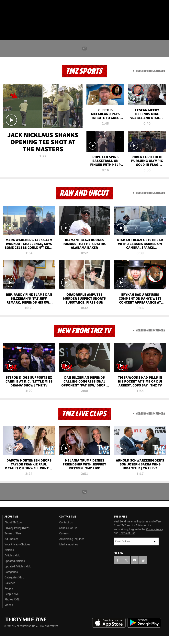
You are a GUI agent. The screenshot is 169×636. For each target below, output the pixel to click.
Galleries (10, 583)
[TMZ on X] (16, 6)
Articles (9, 550)
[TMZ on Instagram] (34, 6)
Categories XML (14, 577)
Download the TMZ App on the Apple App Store (109, 623)
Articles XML (12, 555)
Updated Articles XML (18, 566)
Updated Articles (15, 561)
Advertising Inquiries (71, 539)
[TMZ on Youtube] (25, 6)
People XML (12, 594)
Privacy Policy (154, 529)
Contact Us (66, 522)
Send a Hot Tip (68, 528)
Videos (9, 605)
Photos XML (12, 599)
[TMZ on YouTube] (135, 560)
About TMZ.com (14, 522)
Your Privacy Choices (17, 544)
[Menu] (5, 26)
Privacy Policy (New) (17, 528)
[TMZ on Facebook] (6, 6)
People (9, 588)
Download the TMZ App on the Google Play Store (144, 623)
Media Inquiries (68, 544)
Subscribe (155, 541)
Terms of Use (13, 533)
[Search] (163, 26)
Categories (11, 572)
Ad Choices (11, 539)
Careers (64, 533)
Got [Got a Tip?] (13, 17)
